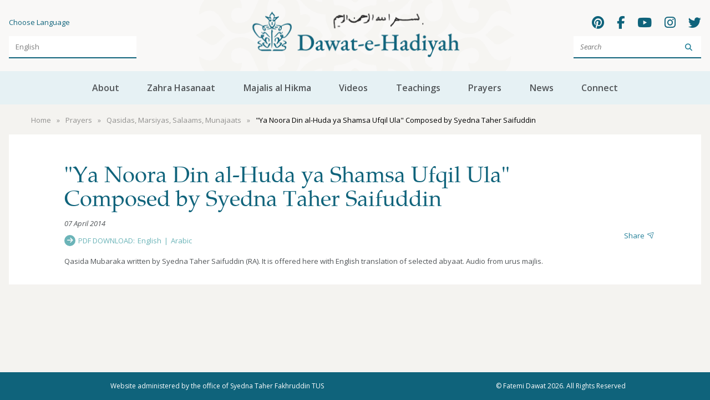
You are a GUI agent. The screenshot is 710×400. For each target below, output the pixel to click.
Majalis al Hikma (277, 88)
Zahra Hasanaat (181, 88)
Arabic (181, 241)
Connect (599, 88)
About (105, 88)
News (542, 88)
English (149, 241)
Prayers (484, 88)
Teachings (418, 88)
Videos (353, 88)
